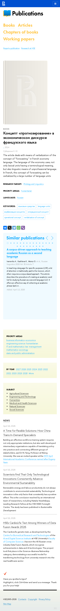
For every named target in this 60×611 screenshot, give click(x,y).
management (35, 346)
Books (9, 25)
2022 (45, 369)
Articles (25, 25)
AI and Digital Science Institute (17, 538)
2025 (29, 369)
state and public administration (20, 353)
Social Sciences (16, 409)
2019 (19, 373)
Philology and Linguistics (34, 184)
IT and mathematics (15, 346)
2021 (8, 373)
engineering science (15, 343)
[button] (7, 243)
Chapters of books (20, 32)
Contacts (22, 599)
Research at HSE (28, 48)
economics (30, 340)
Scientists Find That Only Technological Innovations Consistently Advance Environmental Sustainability (26, 479)
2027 (18, 369)
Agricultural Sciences (18, 393)
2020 (14, 373)
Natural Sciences (17, 406)
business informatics (15, 340)
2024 (34, 369)
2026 (23, 369)
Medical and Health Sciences (22, 403)
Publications (27, 13)
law (26, 346)
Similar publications (25, 238)
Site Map (7, 604)
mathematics (12, 349)
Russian (20, 197)
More (31, 373)
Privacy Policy (44, 599)
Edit (55, 608)
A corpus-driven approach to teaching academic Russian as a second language (29, 253)
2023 (40, 369)
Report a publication (11, 48)
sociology (23, 349)
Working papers (18, 39)
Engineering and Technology (22, 396)
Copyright (32, 599)
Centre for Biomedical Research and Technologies (26, 535)
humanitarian (32, 343)
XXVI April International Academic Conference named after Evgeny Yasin (29, 459)
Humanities (14, 399)
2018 (25, 373)
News (6, 420)
